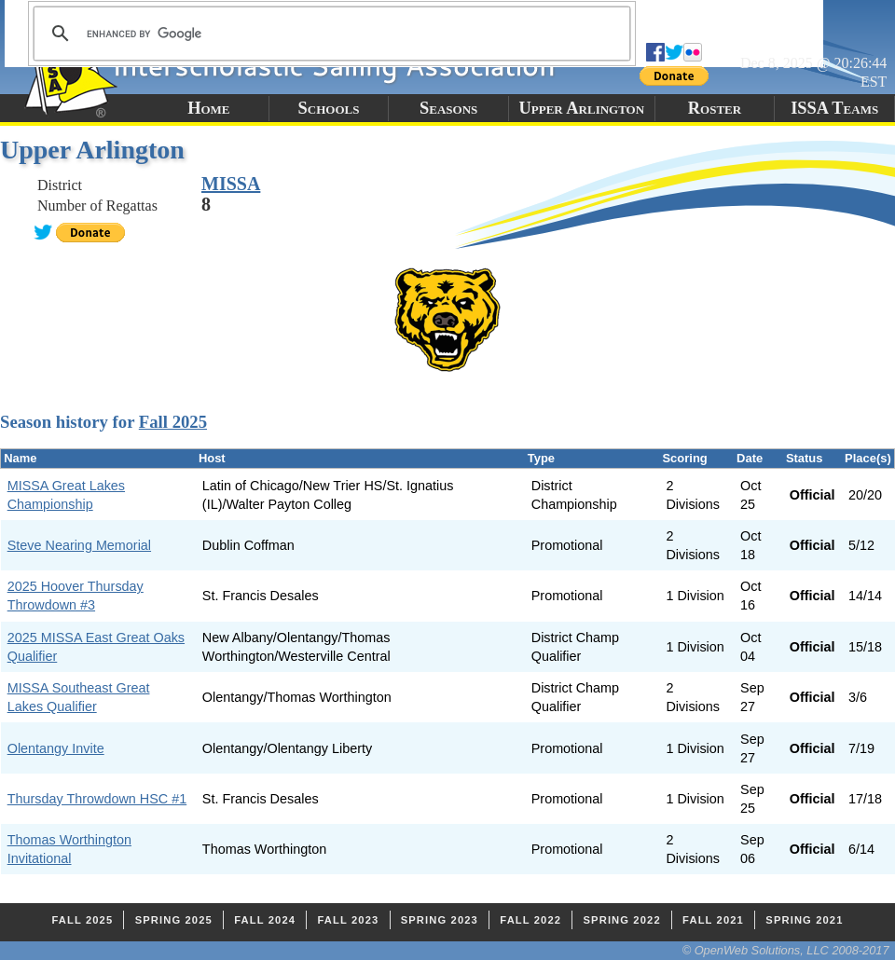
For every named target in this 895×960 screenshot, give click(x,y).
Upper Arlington (581, 108)
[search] (329, 33)
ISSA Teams (834, 108)
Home (208, 108)
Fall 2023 (348, 920)
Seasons (448, 108)
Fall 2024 (265, 920)
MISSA (230, 183)
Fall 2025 (173, 422)
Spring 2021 (804, 920)
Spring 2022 (622, 920)
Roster (714, 108)
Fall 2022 (530, 920)
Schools (329, 108)
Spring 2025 (174, 920)
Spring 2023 (439, 920)
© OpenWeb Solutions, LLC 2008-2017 (785, 950)
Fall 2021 (713, 920)
